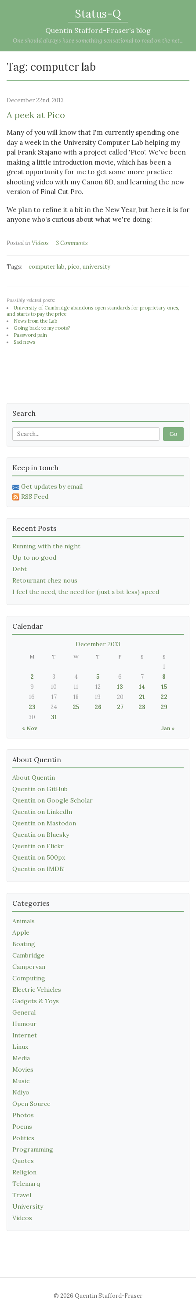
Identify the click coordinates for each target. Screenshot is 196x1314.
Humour (24, 1024)
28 (141, 707)
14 (142, 687)
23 (32, 707)
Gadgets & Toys (35, 1001)
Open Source (31, 1104)
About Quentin (33, 777)
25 (76, 707)
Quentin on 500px (38, 857)
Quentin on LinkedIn (42, 812)
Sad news (24, 342)
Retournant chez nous (44, 580)
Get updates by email (47, 486)
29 (163, 707)
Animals (23, 921)
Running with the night (46, 546)
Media (21, 1058)
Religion (24, 1172)
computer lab (47, 266)
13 (120, 687)
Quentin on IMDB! (38, 869)
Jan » (167, 728)
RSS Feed (30, 496)
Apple (20, 932)
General (24, 1012)
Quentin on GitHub (40, 789)
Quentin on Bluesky (40, 835)
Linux (20, 1047)
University (27, 1206)
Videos (40, 243)
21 (142, 697)
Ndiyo (20, 1092)
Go (173, 434)
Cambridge (28, 955)
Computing (28, 978)
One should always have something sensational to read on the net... (98, 40)
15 (164, 687)
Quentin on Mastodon (44, 823)
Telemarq (26, 1184)
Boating (23, 944)
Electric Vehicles (36, 990)
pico (74, 266)
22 (163, 697)
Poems (22, 1126)
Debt (19, 569)
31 (54, 717)
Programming (32, 1149)
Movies (22, 1069)
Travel (21, 1195)
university (96, 266)
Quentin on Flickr (38, 846)
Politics (23, 1138)
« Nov (29, 728)
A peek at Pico (36, 114)
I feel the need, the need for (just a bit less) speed (85, 592)
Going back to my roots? (42, 328)
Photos (23, 1115)
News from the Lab (35, 321)
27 (120, 707)
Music (20, 1081)
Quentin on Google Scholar (52, 800)
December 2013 (98, 644)
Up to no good (34, 558)
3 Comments (72, 243)
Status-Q (98, 14)
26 (98, 707)
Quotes (23, 1161)
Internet (24, 1035)
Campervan (28, 967)
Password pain (30, 335)
